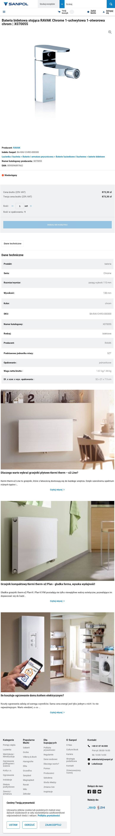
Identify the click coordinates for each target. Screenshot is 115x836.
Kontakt (70, 766)
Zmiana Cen (49, 787)
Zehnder (27, 794)
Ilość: (6, 206)
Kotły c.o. (7, 770)
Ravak (26, 784)
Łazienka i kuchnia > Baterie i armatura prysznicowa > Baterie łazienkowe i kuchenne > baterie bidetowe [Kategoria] (53, 156)
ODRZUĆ (30, 825)
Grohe (26, 752)
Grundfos (27, 770)
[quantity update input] (20, 206)
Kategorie (8, 740)
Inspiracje (48, 791)
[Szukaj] (111, 4)
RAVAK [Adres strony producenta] (16, 147)
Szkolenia (48, 778)
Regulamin (48, 754)
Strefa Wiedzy (50, 782)
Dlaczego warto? (51, 764)
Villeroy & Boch (30, 757)
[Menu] (4, 11)
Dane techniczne (12, 243)
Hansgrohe (28, 761)
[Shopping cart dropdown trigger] (66, 12)
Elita (25, 766)
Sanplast (27, 775)
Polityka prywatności (49, 815)
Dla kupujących (50, 741)
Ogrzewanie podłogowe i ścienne (8, 763)
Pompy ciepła (9, 745)
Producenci (49, 773)
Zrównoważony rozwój (73, 771)
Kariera (69, 754)
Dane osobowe (50, 759)
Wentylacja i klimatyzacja (9, 755)
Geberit (26, 747)
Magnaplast (28, 780)
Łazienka (7, 749)
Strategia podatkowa (71, 760)
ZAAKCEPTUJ (53, 825)
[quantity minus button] (12, 206)
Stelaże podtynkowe (8, 785)
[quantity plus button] (31, 206)
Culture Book (72, 749)
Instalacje (7, 780)
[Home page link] (16, 4)
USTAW (13, 825)
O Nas (69, 745)
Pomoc (47, 768)
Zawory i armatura (7, 792)
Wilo (25, 789)
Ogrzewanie (8, 775)
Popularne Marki (29, 741)
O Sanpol (71, 740)
